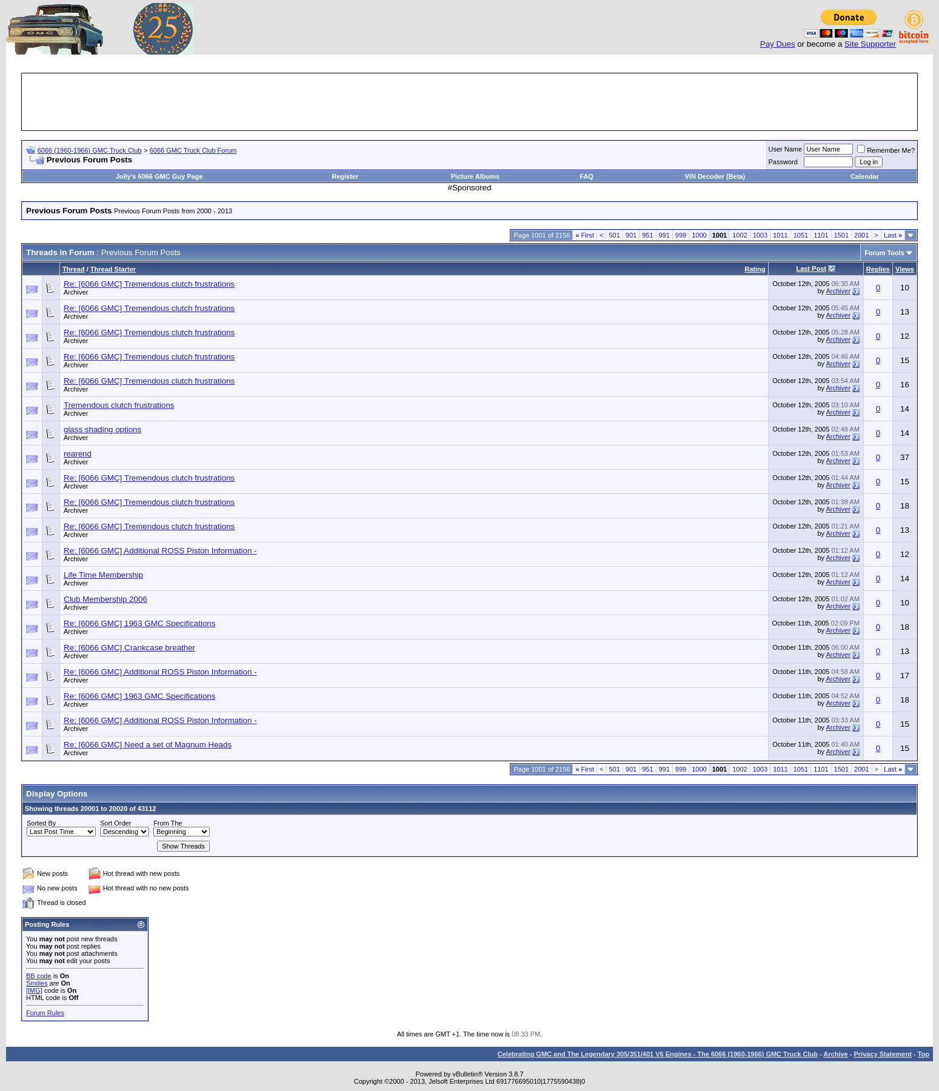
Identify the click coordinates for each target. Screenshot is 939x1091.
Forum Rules (45, 1012)
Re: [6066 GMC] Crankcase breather (129, 647)
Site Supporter (870, 43)
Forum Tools (884, 252)
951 (647, 235)
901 (631, 235)
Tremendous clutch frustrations (119, 405)
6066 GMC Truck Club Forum (193, 150)
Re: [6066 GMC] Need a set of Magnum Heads (148, 744)
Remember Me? (886, 150)
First (584, 235)
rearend (78, 453)
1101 (821, 235)
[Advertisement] (469, 102)
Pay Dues (777, 43)
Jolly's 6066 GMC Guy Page (159, 176)
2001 (861, 235)
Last (893, 235)
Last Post (811, 268)
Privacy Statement (882, 1054)
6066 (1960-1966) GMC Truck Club (90, 150)
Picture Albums (475, 176)
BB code (39, 975)
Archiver (76, 292)
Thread (73, 269)
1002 (739, 235)
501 (614, 235)
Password (783, 161)
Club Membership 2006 (105, 599)
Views (904, 269)
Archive (835, 1054)
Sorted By (41, 823)
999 (680, 235)
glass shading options (102, 429)
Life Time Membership (103, 574)
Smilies (36, 983)
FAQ (586, 176)
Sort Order (115, 823)
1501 (841, 235)
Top (923, 1054)
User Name (786, 149)
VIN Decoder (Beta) (715, 176)
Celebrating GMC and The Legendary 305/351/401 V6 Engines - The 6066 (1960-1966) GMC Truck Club (658, 1054)
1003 (760, 235)
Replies (878, 269)
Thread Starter (113, 269)
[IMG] (34, 990)
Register (345, 176)
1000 (699, 235)
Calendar (864, 176)
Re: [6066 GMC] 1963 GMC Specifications (139, 623)
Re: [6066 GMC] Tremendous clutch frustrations (149, 284)
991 (664, 235)
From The (167, 823)
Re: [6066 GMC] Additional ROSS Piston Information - (160, 550)
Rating (754, 269)
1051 (801, 235)
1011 (780, 235)
